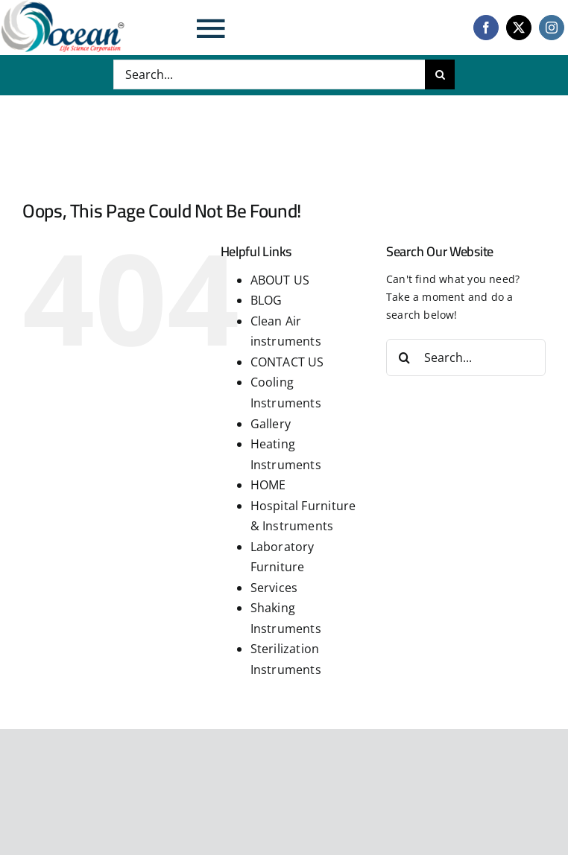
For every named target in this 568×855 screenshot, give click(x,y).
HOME (268, 485)
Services (274, 587)
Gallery (270, 424)
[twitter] (518, 27)
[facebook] (486, 27)
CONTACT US (287, 362)
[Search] (440, 74)
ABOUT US (280, 280)
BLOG (266, 300)
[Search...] (269, 74)
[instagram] (551, 27)
